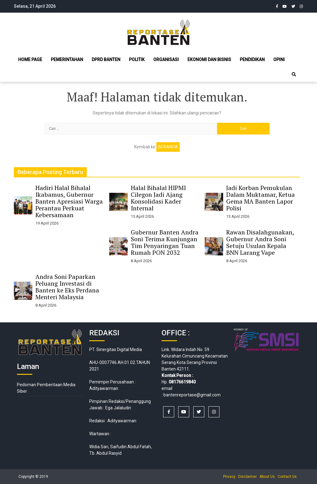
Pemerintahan (67, 59)
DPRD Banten (106, 59)
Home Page (30, 59)
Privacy (229, 476)
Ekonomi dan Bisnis (209, 59)
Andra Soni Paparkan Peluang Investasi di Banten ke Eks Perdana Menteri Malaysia (67, 286)
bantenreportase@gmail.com (192, 394)
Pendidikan (252, 59)
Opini (279, 59)
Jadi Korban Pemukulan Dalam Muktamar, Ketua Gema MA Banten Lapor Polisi (260, 198)
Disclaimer (247, 476)
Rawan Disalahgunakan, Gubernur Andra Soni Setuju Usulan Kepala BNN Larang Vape (260, 242)
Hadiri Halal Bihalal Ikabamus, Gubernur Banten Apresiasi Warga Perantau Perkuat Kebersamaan (69, 201)
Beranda (168, 146)
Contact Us (287, 476)
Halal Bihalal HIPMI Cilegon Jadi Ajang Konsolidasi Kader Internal (158, 198)
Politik (137, 59)
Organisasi (166, 59)
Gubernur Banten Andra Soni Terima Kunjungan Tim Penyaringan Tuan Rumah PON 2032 (165, 242)
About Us (267, 476)
